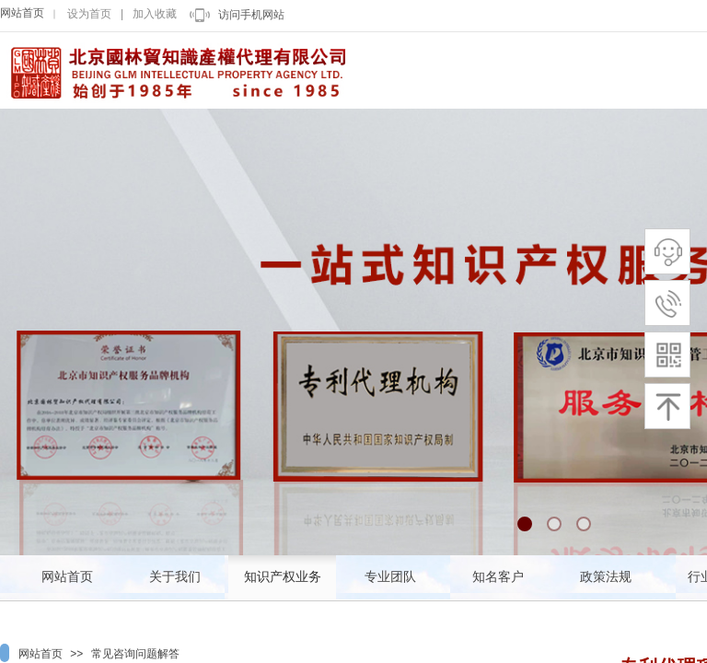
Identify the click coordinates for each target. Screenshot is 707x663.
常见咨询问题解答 (135, 653)
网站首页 (22, 12)
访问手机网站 (251, 14)
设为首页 (89, 13)
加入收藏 (155, 13)
